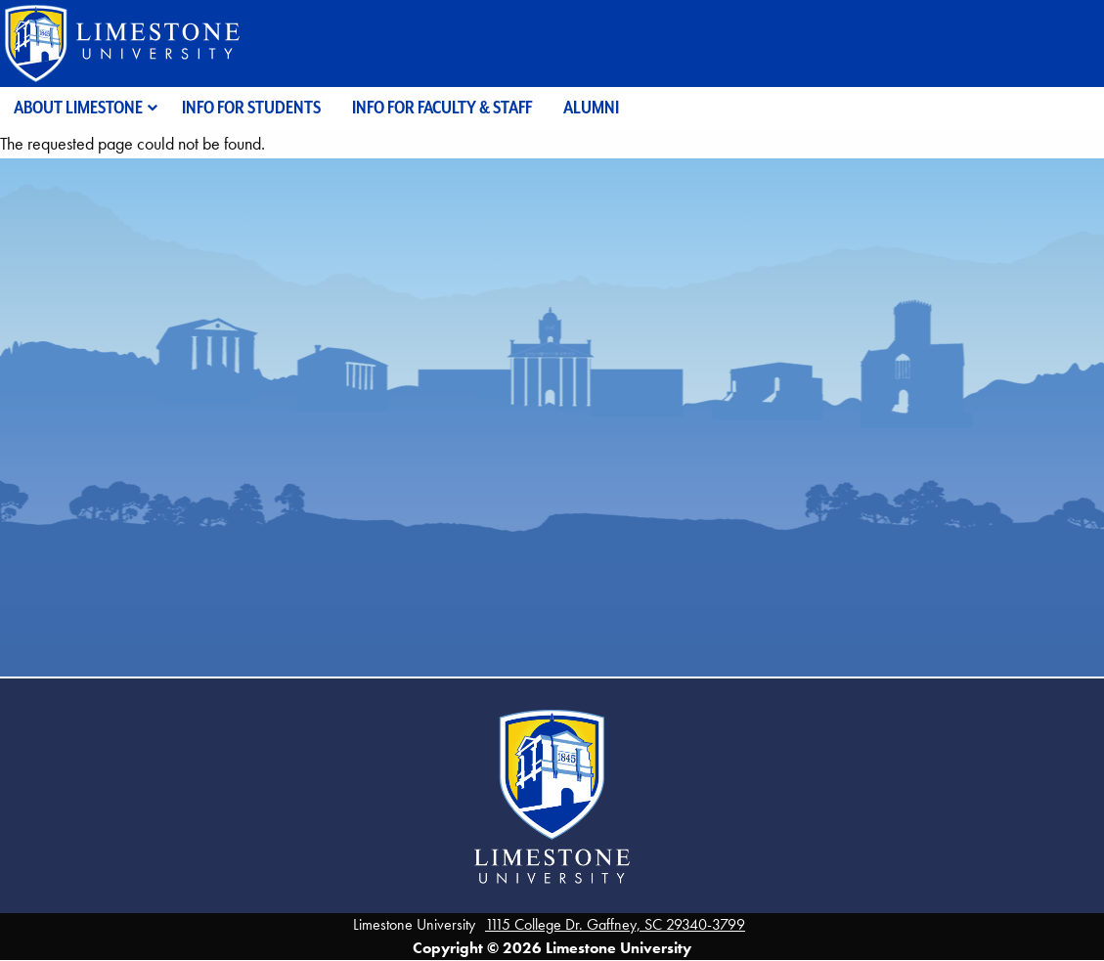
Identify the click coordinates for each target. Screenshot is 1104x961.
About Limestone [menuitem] (78, 107)
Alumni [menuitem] (591, 107)
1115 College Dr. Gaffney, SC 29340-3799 (615, 924)
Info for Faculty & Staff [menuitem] (442, 107)
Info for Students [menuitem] (251, 107)
